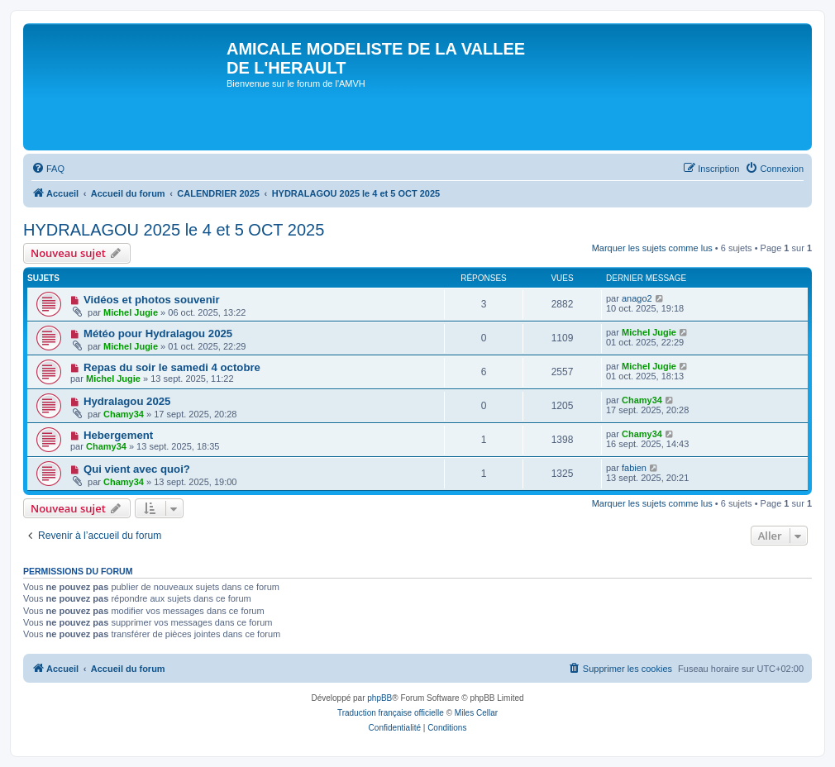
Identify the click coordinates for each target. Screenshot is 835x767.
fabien (634, 468)
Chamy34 (123, 414)
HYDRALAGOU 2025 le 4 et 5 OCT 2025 (173, 230)
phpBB (379, 698)
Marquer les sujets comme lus (652, 248)
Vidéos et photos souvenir (152, 299)
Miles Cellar (476, 712)
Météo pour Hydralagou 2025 (158, 333)
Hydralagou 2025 (127, 401)
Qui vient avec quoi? (137, 469)
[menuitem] (47, 169)
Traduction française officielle (390, 712)
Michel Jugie (130, 312)
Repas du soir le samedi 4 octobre (172, 367)
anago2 (637, 298)
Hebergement (118, 435)
